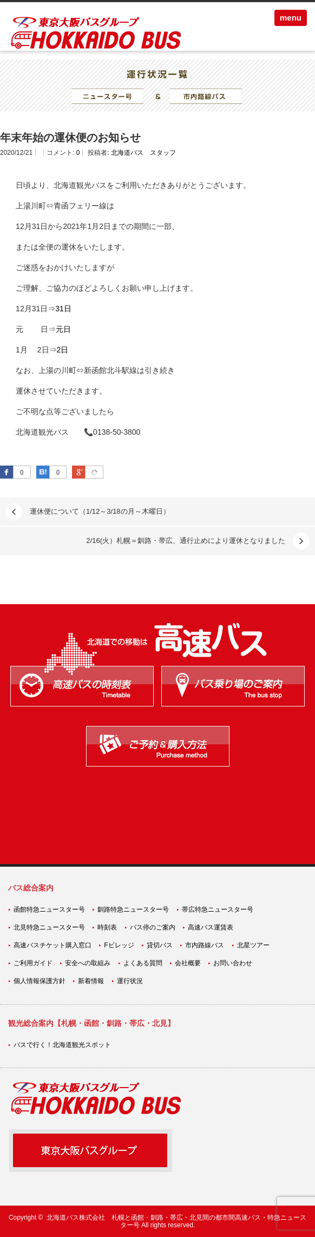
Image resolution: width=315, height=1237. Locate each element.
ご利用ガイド (33, 963)
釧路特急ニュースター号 (133, 909)
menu (290, 17)
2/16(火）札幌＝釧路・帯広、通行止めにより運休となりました (185, 540)
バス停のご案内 (152, 927)
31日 (63, 308)
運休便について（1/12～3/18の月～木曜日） (100, 511)
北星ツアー (253, 945)
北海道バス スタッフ (143, 152)
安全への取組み (87, 963)
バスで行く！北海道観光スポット (62, 1045)
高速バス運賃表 (210, 927)
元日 (63, 329)
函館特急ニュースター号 (49, 909)
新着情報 (91, 981)
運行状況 (130, 981)
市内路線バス (204, 945)
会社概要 (188, 963)
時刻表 (107, 927)
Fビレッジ (119, 945)
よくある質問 (142, 963)
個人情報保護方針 (39, 981)
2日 (63, 349)
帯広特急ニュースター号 (217, 909)
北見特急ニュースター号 (49, 927)
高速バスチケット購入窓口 (52, 945)
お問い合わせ (232, 963)
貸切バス (160, 945)
